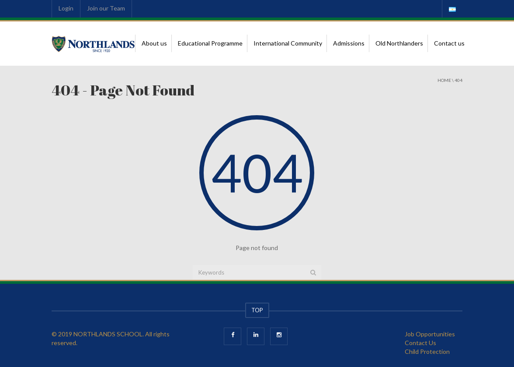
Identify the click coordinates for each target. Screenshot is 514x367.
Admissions (349, 43)
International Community (288, 43)
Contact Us (420, 342)
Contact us (449, 43)
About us (154, 43)
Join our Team (106, 8)
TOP (257, 310)
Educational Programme (210, 43)
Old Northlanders (399, 43)
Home (444, 80)
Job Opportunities (430, 334)
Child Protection (427, 351)
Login (66, 8)
